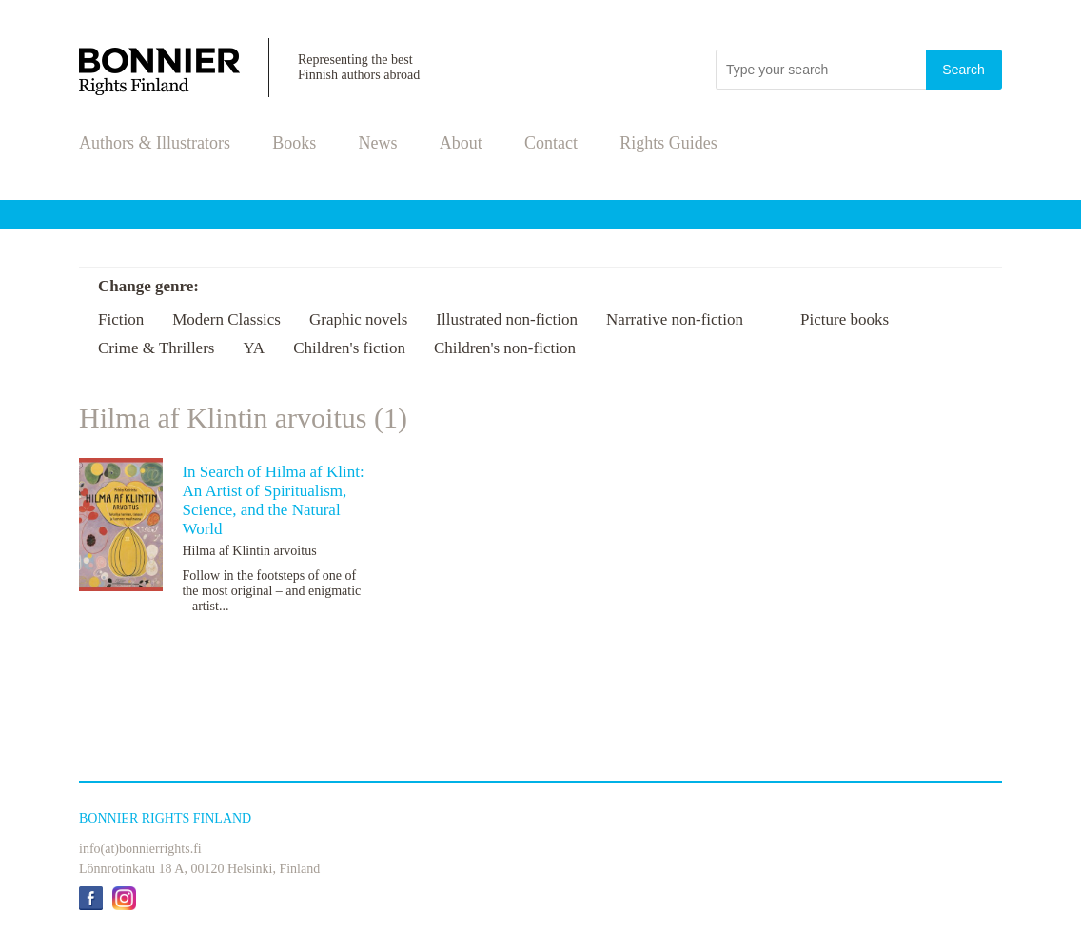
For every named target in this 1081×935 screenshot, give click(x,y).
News (378, 142)
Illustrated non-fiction (507, 319)
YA (254, 348)
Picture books (844, 319)
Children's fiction (349, 348)
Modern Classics (226, 319)
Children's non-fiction (505, 348)
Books (294, 142)
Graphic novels (358, 319)
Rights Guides (668, 142)
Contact (551, 142)
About (461, 142)
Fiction (121, 319)
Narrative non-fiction (674, 319)
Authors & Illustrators (154, 142)
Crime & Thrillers (156, 348)
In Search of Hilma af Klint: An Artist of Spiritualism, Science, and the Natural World (273, 500)
